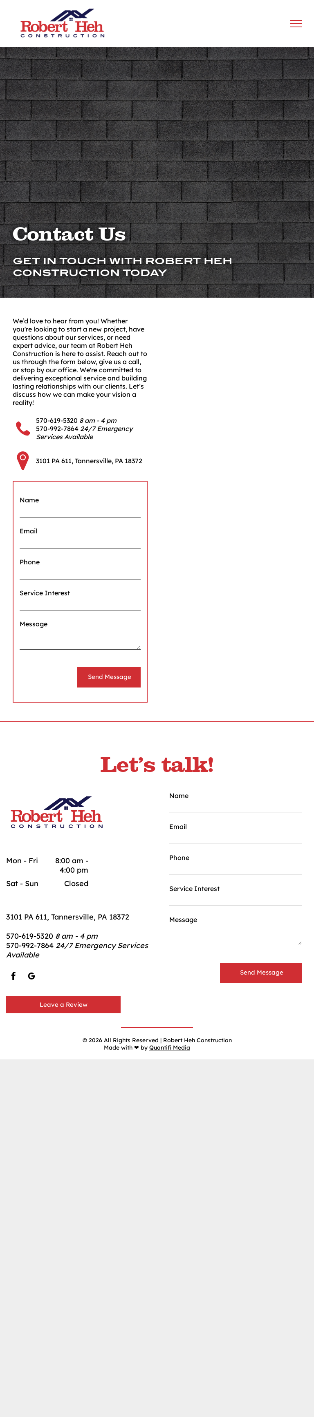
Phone (30, 562)
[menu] (296, 23)
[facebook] (13, 977)
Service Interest (45, 593)
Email (28, 531)
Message (33, 624)
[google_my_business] (31, 977)
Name (29, 500)
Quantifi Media (169, 1047)
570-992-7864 (57, 428)
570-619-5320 (57, 420)
